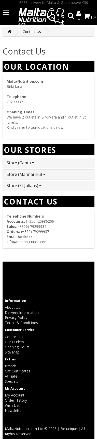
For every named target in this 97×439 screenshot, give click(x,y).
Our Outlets (14, 341)
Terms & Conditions (21, 322)
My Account (14, 395)
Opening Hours (17, 347)
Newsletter (14, 410)
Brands (11, 365)
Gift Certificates (17, 371)
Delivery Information (22, 312)
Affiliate (11, 376)
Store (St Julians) (24, 185)
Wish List (12, 405)
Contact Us (32, 31)
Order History (16, 400)
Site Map (12, 352)
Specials (11, 381)
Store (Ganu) (20, 163)
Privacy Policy (16, 317)
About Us (12, 307)
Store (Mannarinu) (26, 174)
